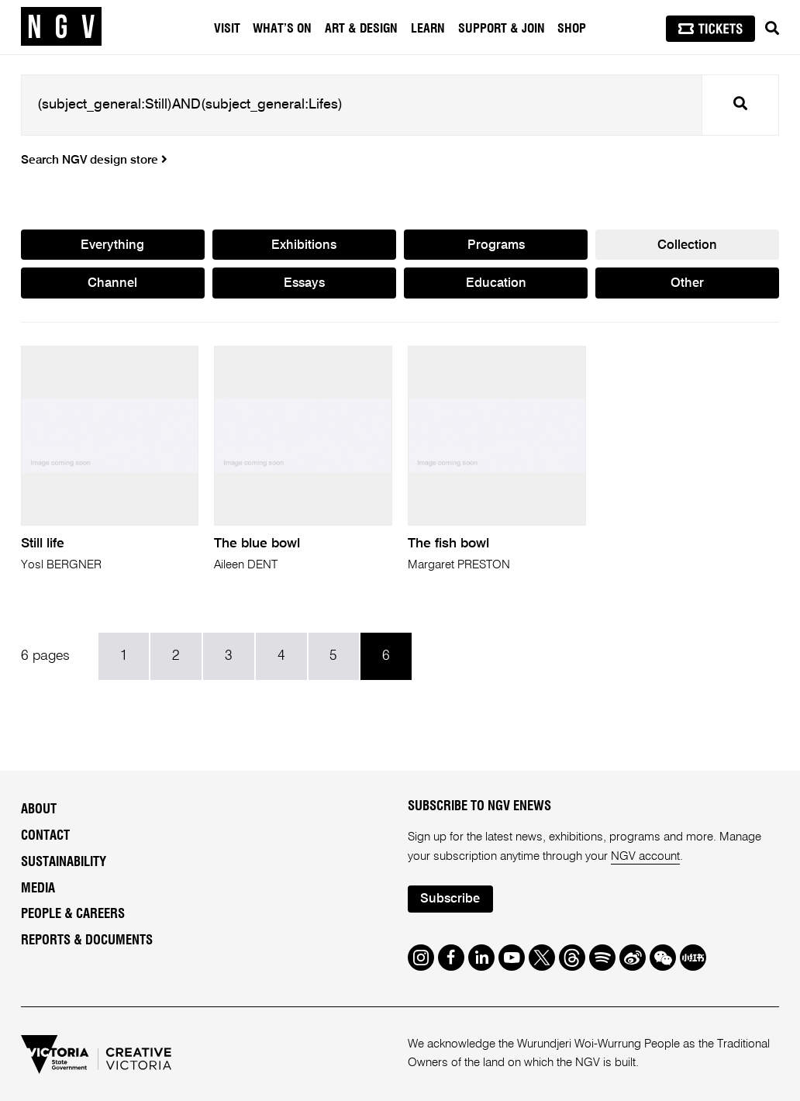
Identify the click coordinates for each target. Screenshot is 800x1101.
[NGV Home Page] (61, 27)
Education (496, 283)
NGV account (645, 856)
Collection (687, 245)
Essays (304, 283)
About (39, 809)
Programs (496, 245)
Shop (571, 28)
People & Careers (73, 914)
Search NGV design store (94, 160)
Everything (112, 245)
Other (687, 283)
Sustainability (63, 862)
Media (38, 888)
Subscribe (450, 899)
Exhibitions (303, 245)
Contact (45, 836)
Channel (112, 283)
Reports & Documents (87, 940)
